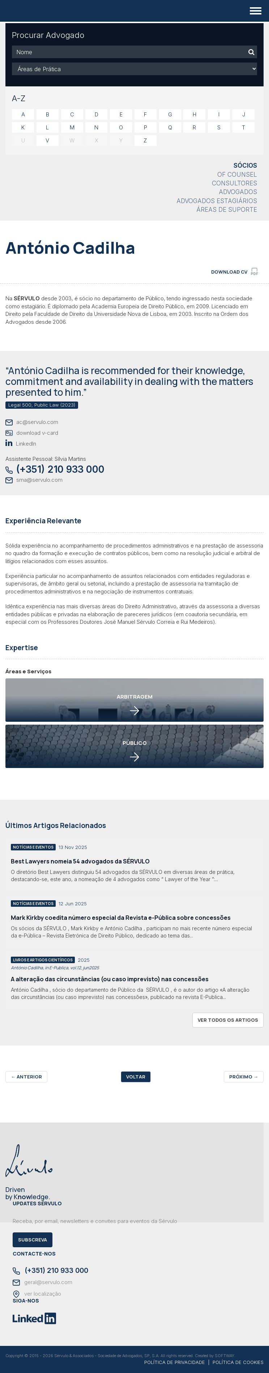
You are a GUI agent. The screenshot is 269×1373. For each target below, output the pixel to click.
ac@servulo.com (31, 422)
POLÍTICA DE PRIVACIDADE (174, 1362)
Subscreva (32, 1239)
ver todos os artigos (228, 1020)
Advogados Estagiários (216, 201)
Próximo (243, 1076)
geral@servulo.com (42, 1282)
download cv (234, 271)
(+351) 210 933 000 (54, 469)
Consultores (234, 183)
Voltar (135, 1076)
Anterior (26, 1076)
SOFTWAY (224, 1355)
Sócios (245, 165)
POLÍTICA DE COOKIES (238, 1362)
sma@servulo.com (34, 480)
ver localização (37, 1294)
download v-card (31, 433)
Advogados (238, 192)
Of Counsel (237, 174)
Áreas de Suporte (226, 209)
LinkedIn (20, 443)
